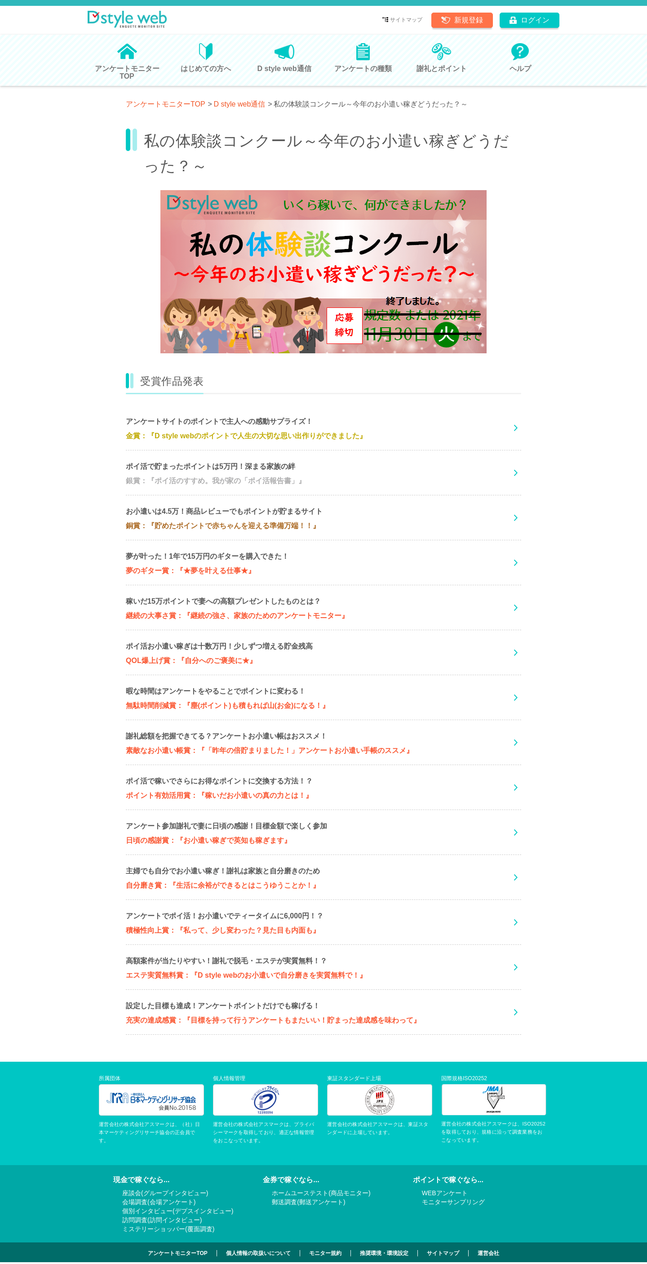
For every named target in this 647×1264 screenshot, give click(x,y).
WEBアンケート (445, 1193)
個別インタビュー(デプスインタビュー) (177, 1211)
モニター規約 (325, 1253)
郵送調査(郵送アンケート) (308, 1202)
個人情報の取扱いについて (258, 1253)
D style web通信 (240, 104)
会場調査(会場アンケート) (158, 1202)
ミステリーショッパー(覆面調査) (168, 1229)
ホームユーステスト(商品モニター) (321, 1193)
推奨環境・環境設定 (384, 1253)
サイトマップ (406, 20)
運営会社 (488, 1253)
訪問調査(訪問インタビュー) (162, 1220)
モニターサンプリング (453, 1202)
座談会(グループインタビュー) (165, 1193)
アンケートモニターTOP (165, 104)
